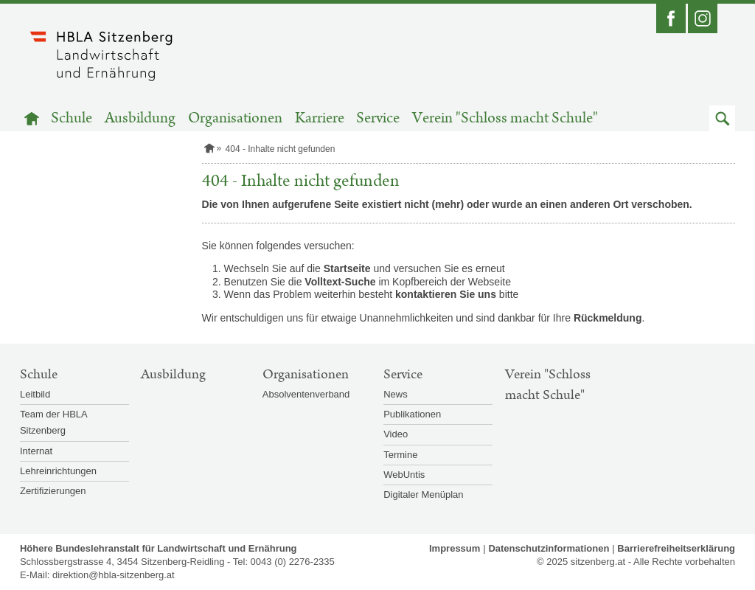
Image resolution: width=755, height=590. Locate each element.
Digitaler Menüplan (423, 494)
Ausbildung (140, 118)
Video (395, 434)
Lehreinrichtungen (58, 470)
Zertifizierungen (53, 490)
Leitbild (35, 394)
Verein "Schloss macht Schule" (505, 118)
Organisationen (235, 118)
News (395, 394)
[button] (722, 118)
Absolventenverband (306, 394)
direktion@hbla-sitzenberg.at (113, 574)
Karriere (319, 118)
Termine (400, 454)
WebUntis (404, 474)
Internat (36, 451)
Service (378, 118)
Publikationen (412, 414)
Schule (71, 118)
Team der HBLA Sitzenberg (53, 422)
